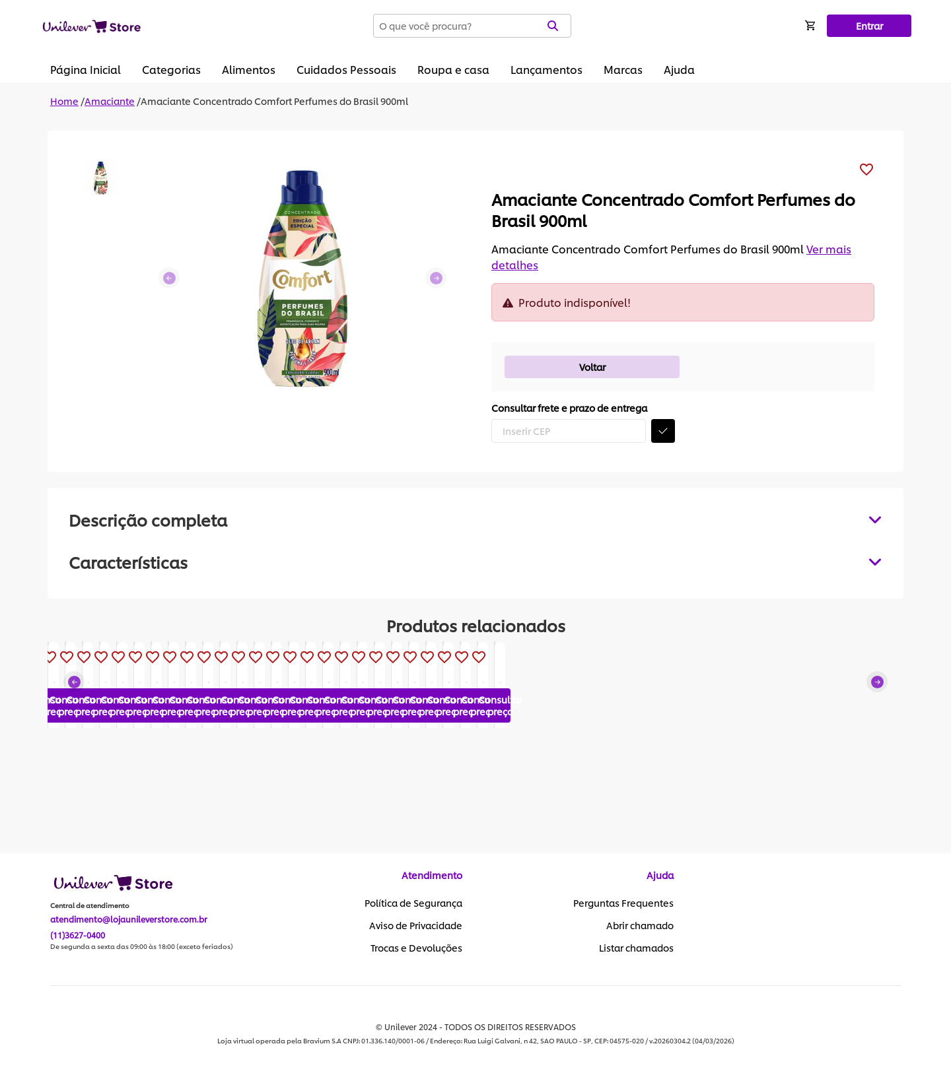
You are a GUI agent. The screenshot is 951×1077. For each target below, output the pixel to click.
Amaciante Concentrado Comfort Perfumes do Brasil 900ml (274, 100)
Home (64, 100)
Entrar (869, 25)
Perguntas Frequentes (623, 903)
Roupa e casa (453, 69)
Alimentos (248, 69)
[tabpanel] (475, 561)
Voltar (592, 366)
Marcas (623, 69)
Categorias (171, 69)
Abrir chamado (640, 926)
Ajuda (679, 69)
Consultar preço (115, 799)
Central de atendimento (89, 906)
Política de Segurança (413, 903)
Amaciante (110, 100)
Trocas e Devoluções (416, 948)
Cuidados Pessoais (346, 69)
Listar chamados (636, 948)
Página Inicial (85, 69)
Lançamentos (546, 69)
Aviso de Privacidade (415, 926)
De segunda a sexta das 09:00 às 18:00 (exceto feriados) (141, 947)
